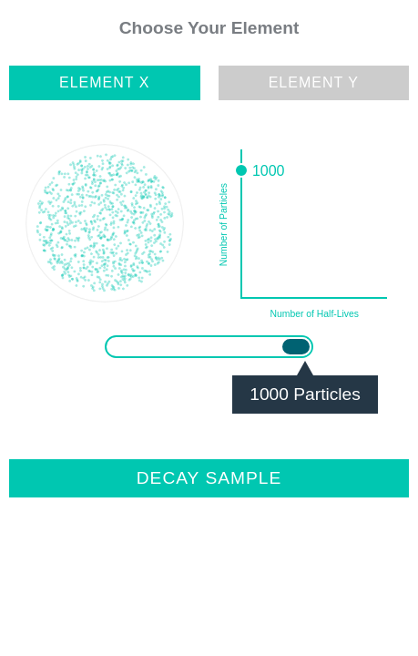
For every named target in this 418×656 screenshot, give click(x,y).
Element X (104, 82)
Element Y (314, 82)
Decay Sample (209, 477)
